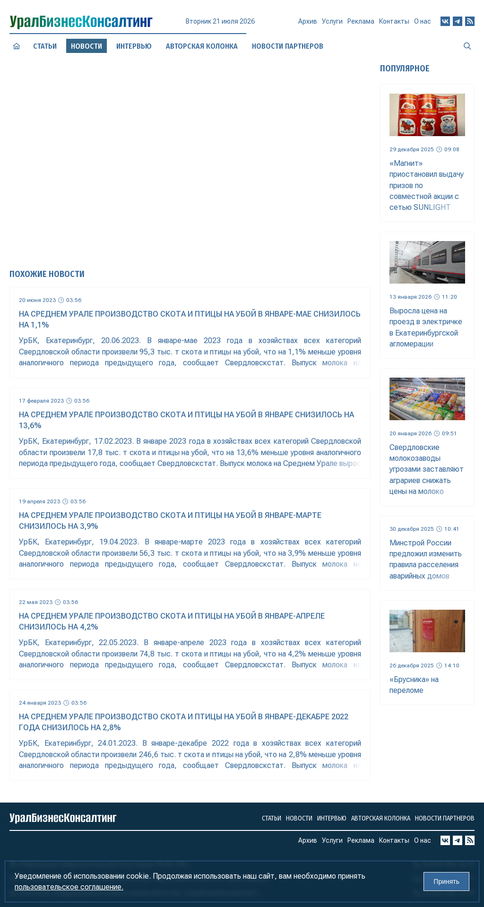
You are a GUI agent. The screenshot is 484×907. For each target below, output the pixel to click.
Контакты (394, 23)
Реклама (360, 24)
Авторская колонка (380, 818)
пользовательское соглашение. (69, 886)
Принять (446, 881)
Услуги (332, 24)
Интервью (331, 818)
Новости (299, 818)
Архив (307, 25)
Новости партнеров (445, 818)
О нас (422, 21)
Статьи (45, 46)
